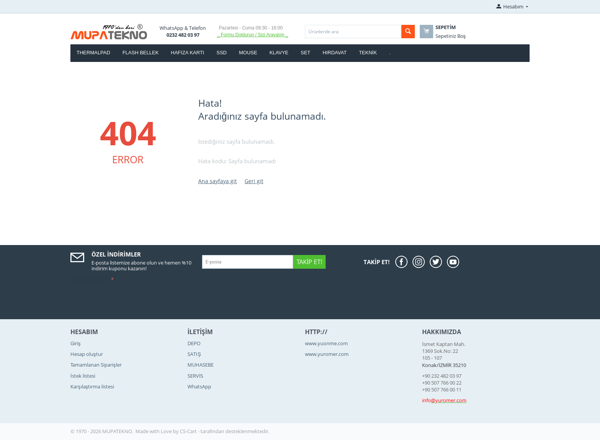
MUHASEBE (201, 364)
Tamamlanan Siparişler (96, 364)
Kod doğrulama (90, 279)
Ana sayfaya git (217, 181)
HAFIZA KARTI (187, 52)
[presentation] (128, 300)
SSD (222, 52)
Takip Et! (309, 262)
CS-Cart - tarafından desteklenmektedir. (224, 431)
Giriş (75, 343)
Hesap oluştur (86, 354)
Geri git (254, 181)
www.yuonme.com (326, 343)
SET (305, 52)
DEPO (194, 343)
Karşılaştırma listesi (92, 386)
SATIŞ (194, 354)
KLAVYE (279, 52)
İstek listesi (82, 375)
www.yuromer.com (327, 354)
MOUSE (248, 52)
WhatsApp (199, 386)
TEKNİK (368, 52)
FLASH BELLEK (140, 52)
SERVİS (195, 375)
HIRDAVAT (335, 52)
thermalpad (93, 52)
